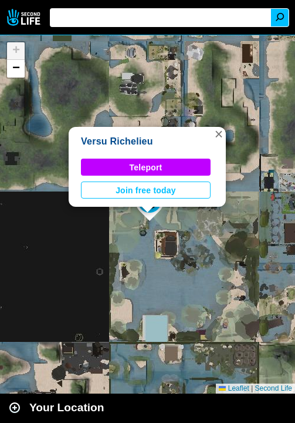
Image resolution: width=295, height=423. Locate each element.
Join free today (146, 190)
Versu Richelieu (117, 141)
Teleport (146, 167)
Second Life (25, 17)
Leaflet (234, 388)
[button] (219, 134)
